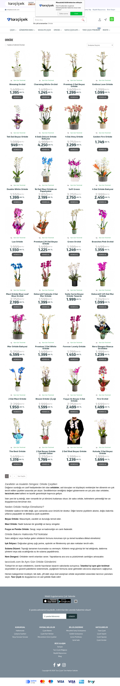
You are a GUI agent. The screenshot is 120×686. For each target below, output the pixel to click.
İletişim (60, 647)
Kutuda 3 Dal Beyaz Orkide (103, 452)
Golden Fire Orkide (102, 137)
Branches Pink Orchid (102, 242)
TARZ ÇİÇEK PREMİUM (91, 29)
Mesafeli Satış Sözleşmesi (76, 631)
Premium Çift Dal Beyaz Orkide (46, 242)
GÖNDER (72, 616)
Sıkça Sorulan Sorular (20, 637)
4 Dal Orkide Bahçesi (102, 189)
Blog (60, 656)
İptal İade (76, 640)
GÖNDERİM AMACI (27, 30)
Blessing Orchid (17, 84)
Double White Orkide (17, 189)
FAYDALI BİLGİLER (47, 627)
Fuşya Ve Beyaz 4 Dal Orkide (74, 400)
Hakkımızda (20, 631)
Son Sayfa (21, 476)
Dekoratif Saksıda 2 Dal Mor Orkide (46, 295)
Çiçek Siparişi (102, 637)
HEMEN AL (17, 97)
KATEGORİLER (102, 627)
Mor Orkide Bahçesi (17, 346)
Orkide (50, 23)
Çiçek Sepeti (101, 634)
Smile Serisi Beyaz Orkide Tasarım (74, 295)
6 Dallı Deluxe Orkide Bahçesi (45, 138)
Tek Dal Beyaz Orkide (17, 137)
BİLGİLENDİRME (76, 627)
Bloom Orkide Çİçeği (46, 399)
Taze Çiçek (102, 631)
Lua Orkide (17, 242)
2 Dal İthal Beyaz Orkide (74, 451)
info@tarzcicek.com (13, 10)
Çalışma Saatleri (20, 634)
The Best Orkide (17, 451)
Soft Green (74, 189)
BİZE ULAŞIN (60, 643)
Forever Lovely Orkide (74, 346)
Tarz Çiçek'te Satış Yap (82, 10)
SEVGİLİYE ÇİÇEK (44, 30)
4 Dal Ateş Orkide (74, 137)
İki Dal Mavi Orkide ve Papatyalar (46, 190)
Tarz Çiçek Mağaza (60, 650)
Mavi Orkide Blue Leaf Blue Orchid (17, 295)
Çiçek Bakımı (47, 631)
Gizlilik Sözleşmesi (76, 634)
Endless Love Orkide (102, 84)
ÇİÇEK (13, 30)
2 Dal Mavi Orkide (17, 399)
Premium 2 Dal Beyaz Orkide (74, 85)
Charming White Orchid (46, 84)
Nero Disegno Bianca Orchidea (102, 347)
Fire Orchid (102, 399)
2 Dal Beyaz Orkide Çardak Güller (45, 452)
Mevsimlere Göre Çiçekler (47, 637)
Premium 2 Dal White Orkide (45, 347)
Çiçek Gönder (102, 640)
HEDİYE (106, 30)
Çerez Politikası (76, 637)
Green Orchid (74, 242)
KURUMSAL (20, 627)
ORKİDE (58, 30)
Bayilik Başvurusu (99, 10)
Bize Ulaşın (111, 10)
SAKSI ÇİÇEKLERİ (72, 30)
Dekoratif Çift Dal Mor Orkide (102, 295)
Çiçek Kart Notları (47, 634)
